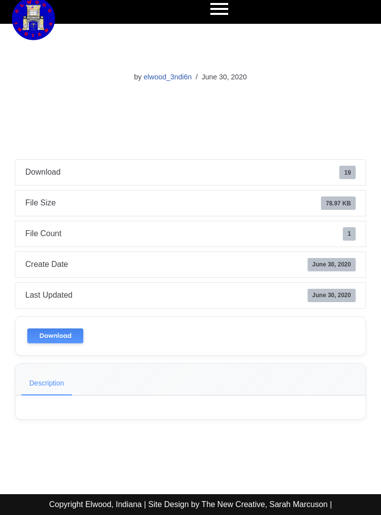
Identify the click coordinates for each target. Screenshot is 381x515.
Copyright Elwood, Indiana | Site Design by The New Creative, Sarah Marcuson (188, 504)
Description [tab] (46, 383)
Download (55, 335)
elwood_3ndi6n (168, 77)
